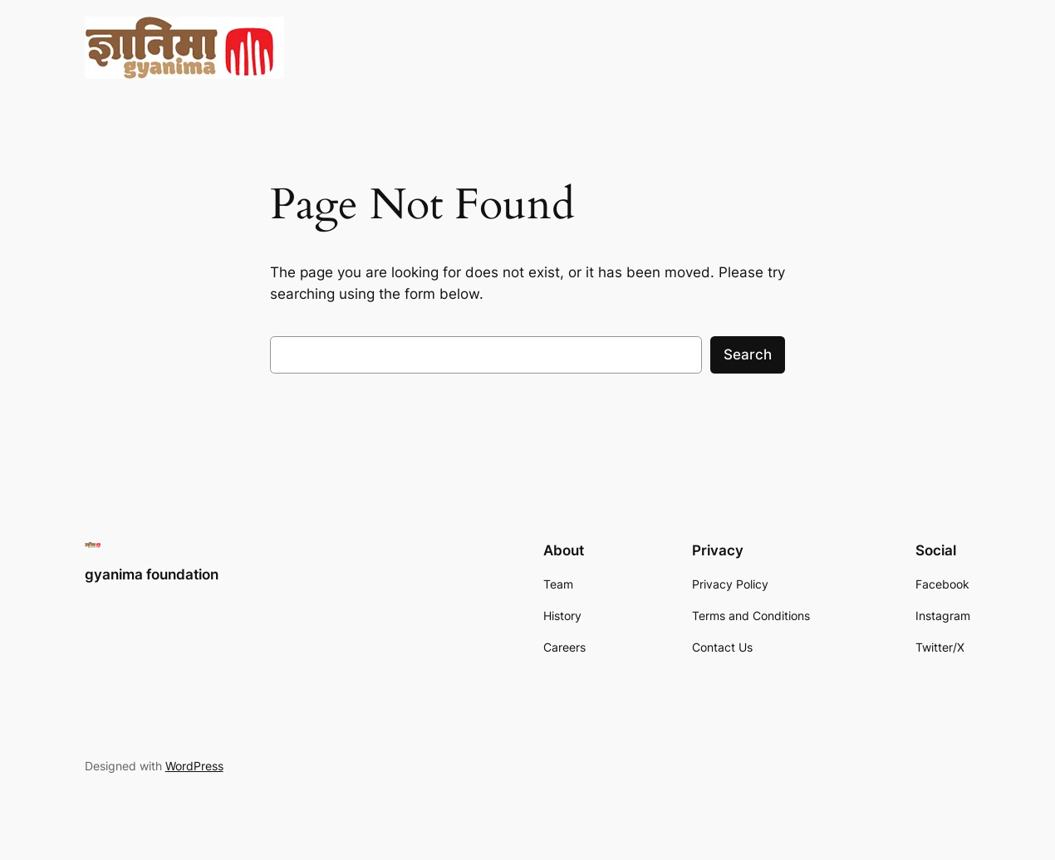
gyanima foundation (151, 574)
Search (748, 354)
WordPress (194, 766)
